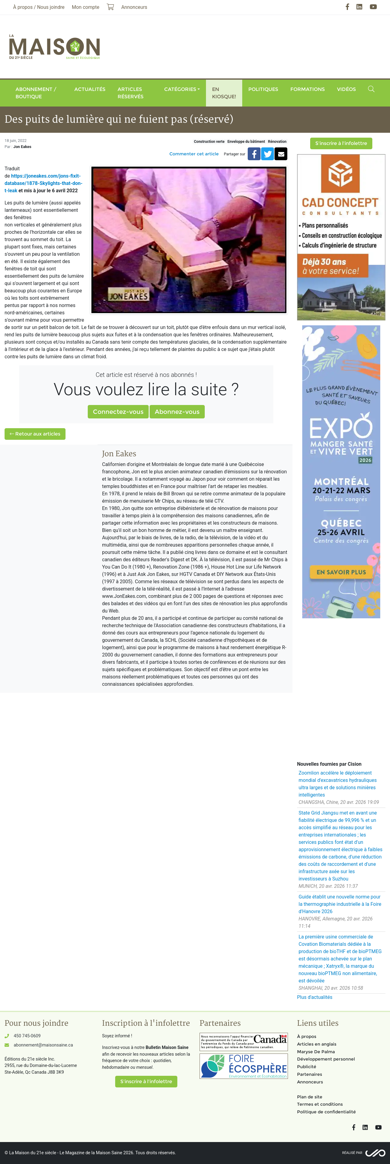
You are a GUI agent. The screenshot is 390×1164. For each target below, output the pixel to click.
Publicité (306, 1066)
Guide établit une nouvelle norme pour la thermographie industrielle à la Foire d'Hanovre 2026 (340, 904)
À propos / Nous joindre (39, 7)
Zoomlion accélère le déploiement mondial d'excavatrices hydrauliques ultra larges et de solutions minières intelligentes (338, 784)
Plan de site (309, 1097)
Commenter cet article (194, 154)
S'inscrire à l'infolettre (341, 143)
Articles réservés (131, 92)
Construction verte (209, 141)
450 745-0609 (27, 1036)
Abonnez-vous (177, 411)
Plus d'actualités (314, 997)
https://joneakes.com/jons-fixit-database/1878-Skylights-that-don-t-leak (44, 183)
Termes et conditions (320, 1104)
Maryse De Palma (316, 1051)
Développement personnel (326, 1059)
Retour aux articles (35, 434)
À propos (306, 1036)
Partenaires (309, 1074)
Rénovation (277, 141)
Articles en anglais (316, 1044)
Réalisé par (352, 1153)
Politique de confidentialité (326, 1112)
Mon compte (85, 7)
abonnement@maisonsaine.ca (43, 1045)
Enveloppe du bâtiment (246, 141)
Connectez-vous (118, 411)
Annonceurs (310, 1082)
